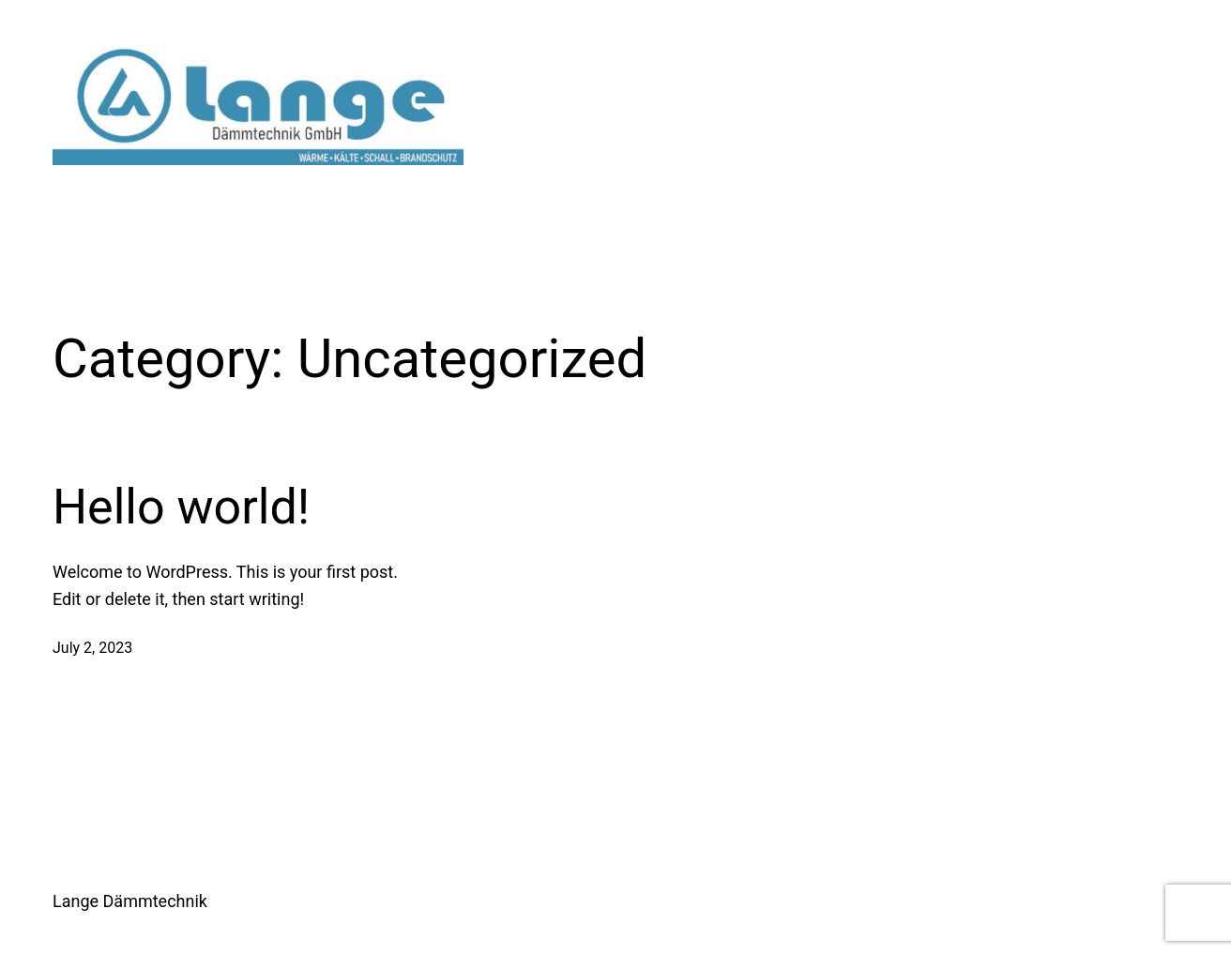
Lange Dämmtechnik (130, 901)
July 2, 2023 (92, 648)
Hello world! (181, 507)
